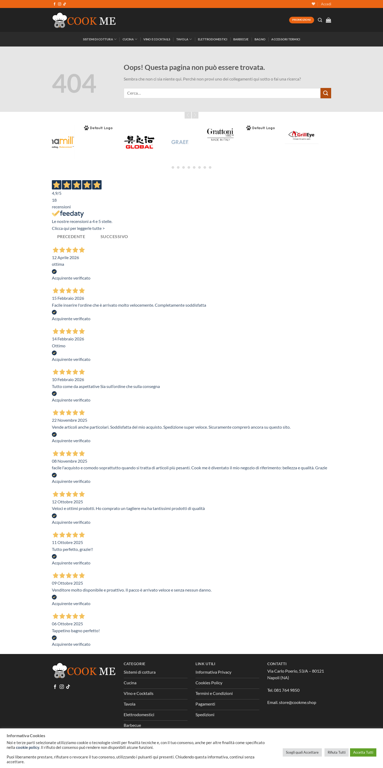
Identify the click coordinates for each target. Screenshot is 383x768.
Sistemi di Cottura (99, 39)
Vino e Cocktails (156, 39)
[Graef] (196, 142)
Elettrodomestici (212, 39)
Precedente (71, 236)
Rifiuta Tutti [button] (336, 752)
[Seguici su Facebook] (54, 4)
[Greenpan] (277, 127)
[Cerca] (320, 20)
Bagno (260, 39)
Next (195, 115)
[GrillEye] (318, 134)
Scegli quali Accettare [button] (302, 752)
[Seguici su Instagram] (59, 4)
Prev (188, 115)
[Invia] (325, 93)
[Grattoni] (236, 134)
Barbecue (241, 39)
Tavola (184, 39)
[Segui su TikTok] (64, 4)
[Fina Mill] (74, 142)
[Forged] (115, 127)
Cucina (130, 39)
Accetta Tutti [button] (363, 752)
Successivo (114, 236)
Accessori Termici (285, 39)
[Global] (155, 142)
